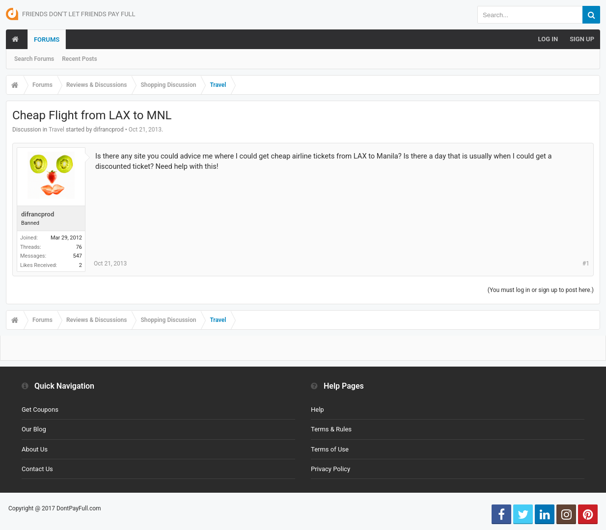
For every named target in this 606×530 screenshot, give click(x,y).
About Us (35, 449)
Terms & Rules (331, 429)
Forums (46, 39)
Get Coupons (40, 409)
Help (317, 409)
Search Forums (34, 58)
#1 (585, 263)
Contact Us (37, 469)
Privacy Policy (330, 469)
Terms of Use (330, 449)
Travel (56, 129)
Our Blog (34, 429)
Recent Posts (79, 58)
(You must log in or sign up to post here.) (541, 290)
